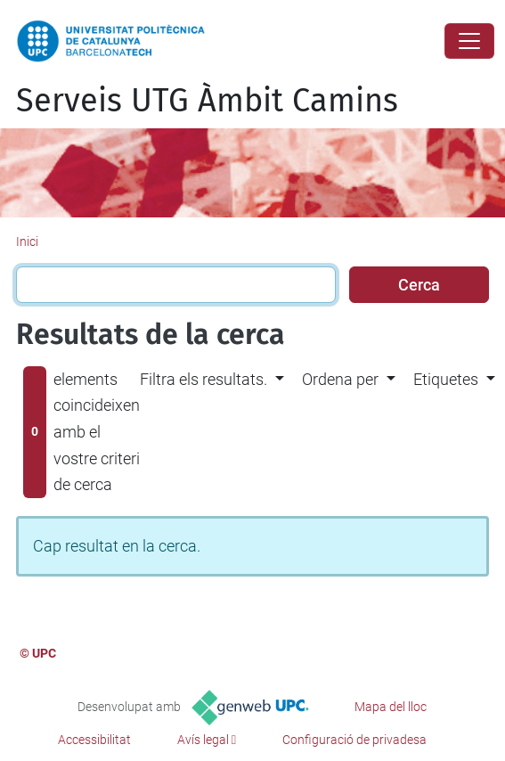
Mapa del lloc (390, 707)
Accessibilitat (94, 739)
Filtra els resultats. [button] (203, 379)
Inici (27, 241)
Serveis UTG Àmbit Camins (207, 100)
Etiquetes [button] (445, 379)
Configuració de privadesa (354, 739)
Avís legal (203, 739)
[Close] (469, 41)
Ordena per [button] (340, 379)
